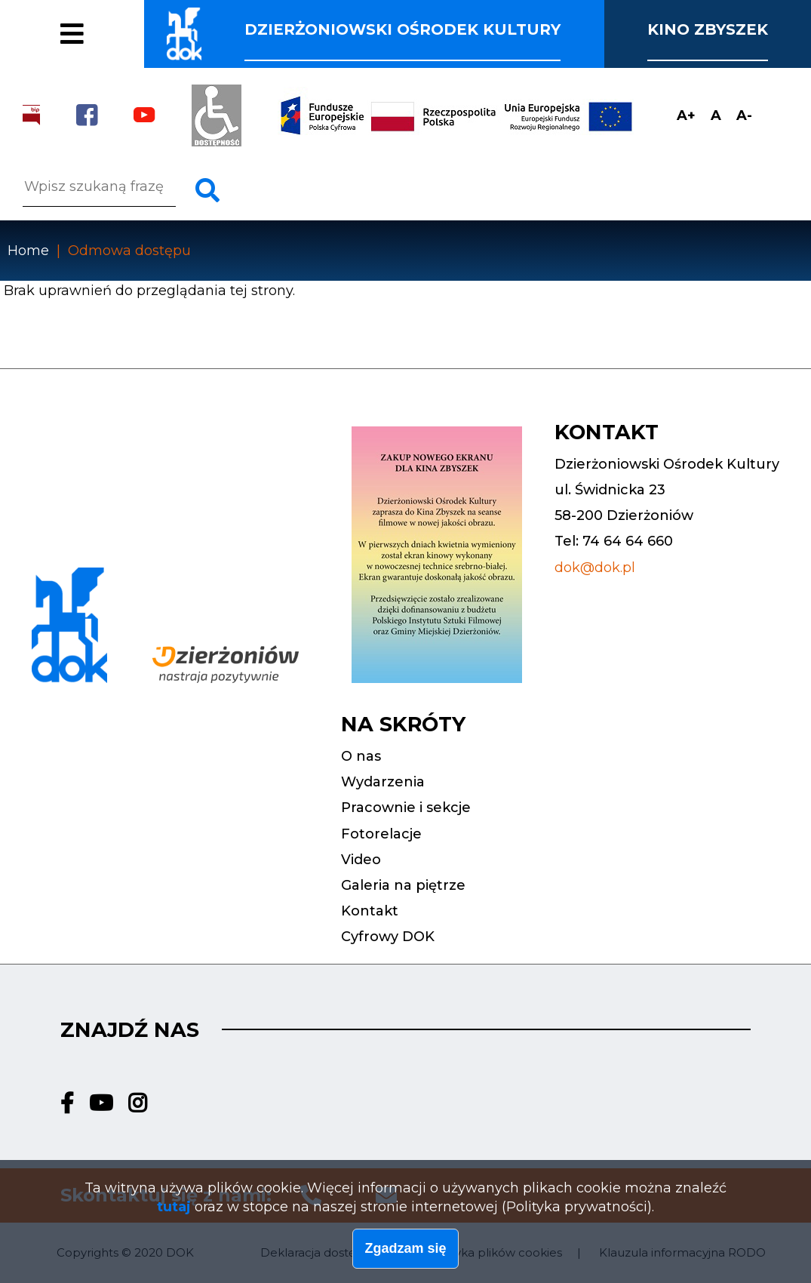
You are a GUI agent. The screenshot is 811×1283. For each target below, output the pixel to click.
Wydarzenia (383, 782)
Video (361, 859)
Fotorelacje (104, 44)
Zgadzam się (405, 1252)
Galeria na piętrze (403, 885)
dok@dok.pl (594, 567)
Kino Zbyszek (707, 29)
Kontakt (369, 911)
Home (28, 250)
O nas (361, 756)
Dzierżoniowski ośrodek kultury (402, 29)
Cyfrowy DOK (388, 936)
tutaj (174, 1211)
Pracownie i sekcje (143, 14)
